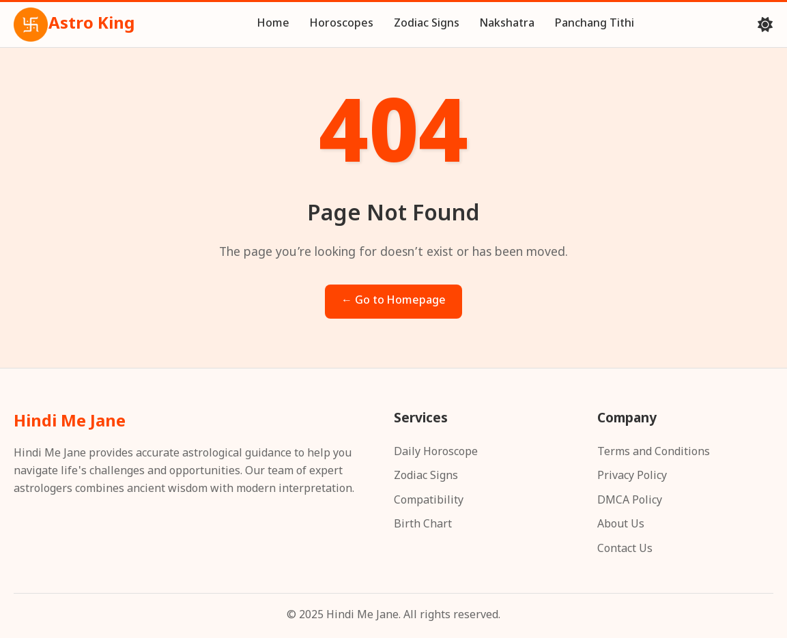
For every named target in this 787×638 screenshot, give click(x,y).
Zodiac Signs (426, 24)
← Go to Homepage (393, 301)
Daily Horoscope (436, 453)
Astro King (74, 25)
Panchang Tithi (594, 24)
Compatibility (428, 501)
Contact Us (625, 549)
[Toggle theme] (765, 24)
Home (273, 24)
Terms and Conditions (653, 453)
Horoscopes (341, 24)
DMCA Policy (629, 501)
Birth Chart (423, 525)
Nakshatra (507, 24)
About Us (620, 525)
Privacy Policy (632, 476)
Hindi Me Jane (70, 422)
